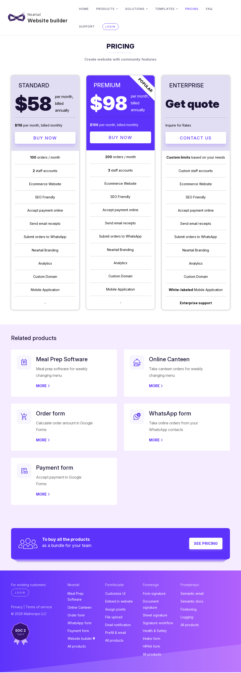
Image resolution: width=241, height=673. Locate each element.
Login (113, 26)
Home (87, 9)
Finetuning (189, 610)
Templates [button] (168, 9)
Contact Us (196, 138)
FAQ (212, 9)
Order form (76, 616)
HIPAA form (151, 647)
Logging (187, 618)
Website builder (49, 19)
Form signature (154, 594)
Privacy (17, 608)
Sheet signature (155, 616)
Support (90, 26)
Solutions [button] (138, 9)
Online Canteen (80, 608)
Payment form (78, 631)
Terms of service (39, 608)
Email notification (118, 626)
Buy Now (45, 138)
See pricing (206, 544)
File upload (113, 618)
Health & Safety (155, 631)
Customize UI (115, 594)
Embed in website (119, 602)
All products (77, 647)
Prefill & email (115, 633)
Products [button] (109, 9)
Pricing (194, 9)
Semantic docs (192, 602)
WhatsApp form (80, 624)
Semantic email (192, 594)
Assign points (115, 610)
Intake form (151, 639)
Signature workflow (158, 624)
